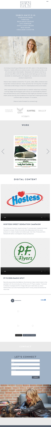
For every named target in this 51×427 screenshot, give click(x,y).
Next (47, 151)
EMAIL (25, 361)
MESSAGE (25, 369)
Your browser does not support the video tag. (25, 202)
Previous (2, 151)
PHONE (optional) (25, 365)
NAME (25, 357)
